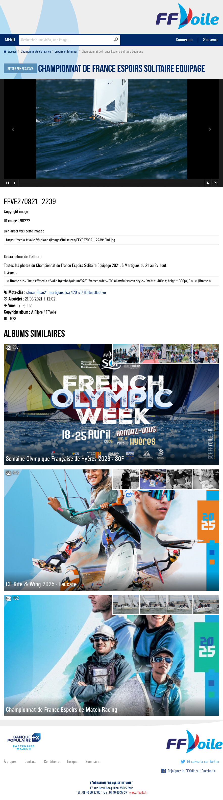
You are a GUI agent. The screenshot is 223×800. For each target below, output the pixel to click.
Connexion (184, 39)
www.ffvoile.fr (138, 792)
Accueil (10, 51)
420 (74, 292)
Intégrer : (111, 278)
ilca (67, 292)
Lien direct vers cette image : (111, 237)
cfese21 (42, 292)
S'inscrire (210, 39)
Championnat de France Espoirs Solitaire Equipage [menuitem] (112, 51)
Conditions (51, 761)
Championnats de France (36, 51)
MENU (10, 39)
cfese (30, 292)
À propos (10, 761)
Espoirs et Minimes (66, 51)
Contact (30, 761)
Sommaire (92, 761)
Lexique (72, 761)
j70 (80, 292)
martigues (56, 292)
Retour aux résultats (20, 69)
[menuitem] (11, 51)
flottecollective (95, 292)
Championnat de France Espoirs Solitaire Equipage (121, 70)
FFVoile (187, 16)
